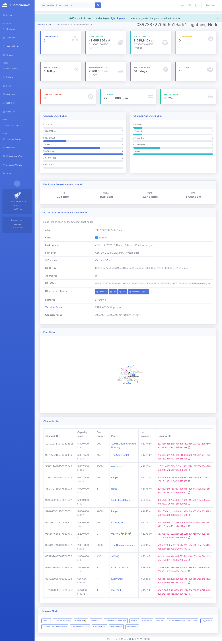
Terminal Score (53, 307)
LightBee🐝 (81, 620)
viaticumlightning (62, 620)
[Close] (218, 18)
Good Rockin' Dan (80, 626)
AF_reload (207, 620)
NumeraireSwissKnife (115, 620)
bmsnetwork (99, 626)
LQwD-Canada (119, 567)
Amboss (101, 291)
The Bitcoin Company (123, 545)
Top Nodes (54, 24)
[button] (212, 5)
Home (41, 24)
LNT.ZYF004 (116, 626)
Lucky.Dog (117, 579)
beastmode (132, 626)
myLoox (160, 620)
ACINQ (115, 556)
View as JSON (102, 260)
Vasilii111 (96, 620)
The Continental (120, 455)
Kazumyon (117, 522)
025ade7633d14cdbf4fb (55, 626)
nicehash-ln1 (118, 466)
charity (134, 620)
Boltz (114, 488)
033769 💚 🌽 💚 (121, 534)
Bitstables (147, 620)
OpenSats (116, 590)
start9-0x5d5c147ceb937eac (183, 620)
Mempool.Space (138, 291)
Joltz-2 (46, 620)
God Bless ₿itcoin (121, 500)
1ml (113, 291)
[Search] (67, 5)
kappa (114, 477)
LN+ (122, 291)
